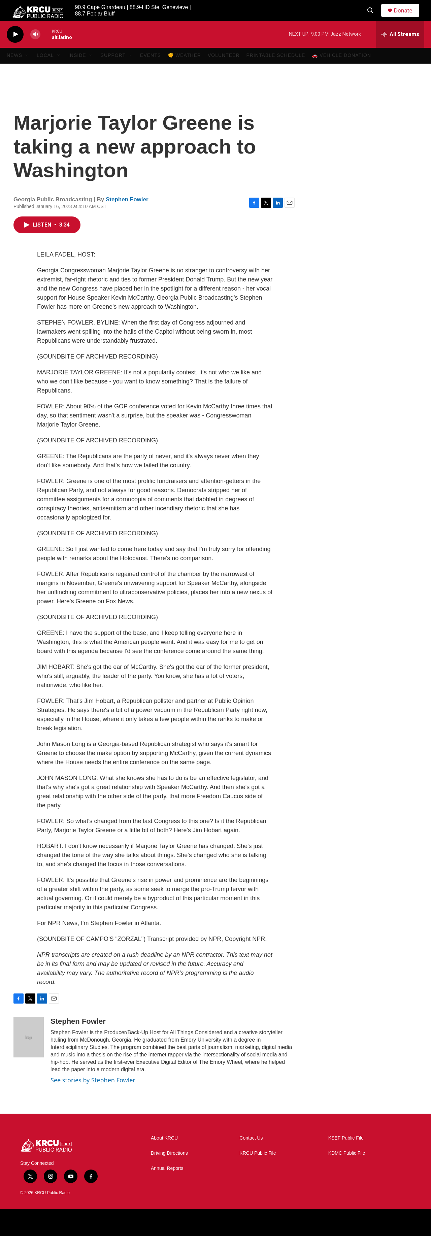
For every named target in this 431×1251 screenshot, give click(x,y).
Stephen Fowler (127, 214)
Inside (77, 70)
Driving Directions (169, 1168)
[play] (15, 49)
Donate (407, 17)
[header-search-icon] (373, 18)
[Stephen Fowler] (28, 1052)
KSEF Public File (346, 1152)
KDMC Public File (346, 1168)
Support (113, 70)
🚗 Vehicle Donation (341, 70)
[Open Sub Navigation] (27, 70)
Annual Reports (167, 1183)
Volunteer (224, 70)
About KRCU (164, 1152)
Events (150, 70)
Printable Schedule (275, 70)
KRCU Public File (257, 1168)
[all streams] (400, 48)
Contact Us (251, 1152)
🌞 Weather (184, 70)
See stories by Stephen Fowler (93, 1094)
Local (45, 70)
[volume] (35, 49)
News (14, 70)
